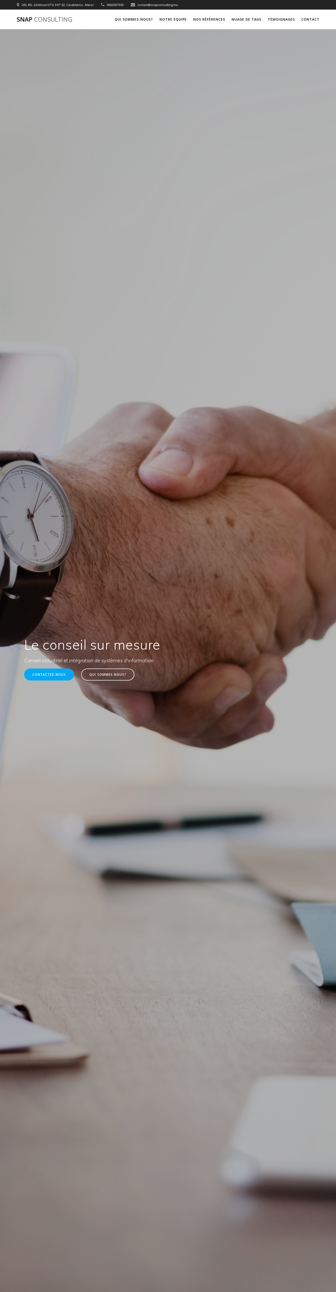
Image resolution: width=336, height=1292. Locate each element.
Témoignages (281, 19)
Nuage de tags (246, 19)
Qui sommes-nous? (134, 19)
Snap (44, 19)
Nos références (209, 19)
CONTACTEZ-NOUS (49, 674)
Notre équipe (173, 19)
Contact (310, 19)
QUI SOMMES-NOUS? (107, 674)
